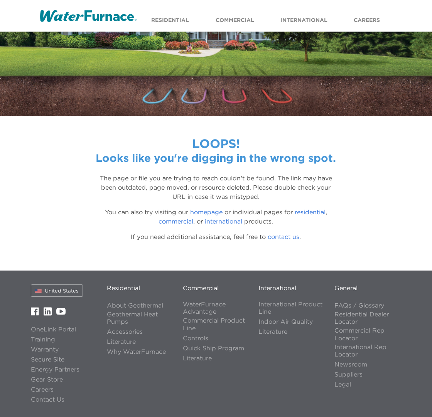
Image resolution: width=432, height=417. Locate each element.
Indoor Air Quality (285, 321)
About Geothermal (135, 305)
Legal (342, 384)
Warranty (45, 349)
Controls (195, 338)
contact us (283, 236)
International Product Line (290, 308)
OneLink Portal (53, 329)
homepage (206, 212)
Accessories (125, 331)
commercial (176, 221)
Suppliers (348, 374)
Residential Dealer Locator (361, 318)
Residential (123, 288)
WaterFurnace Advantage (204, 308)
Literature (121, 341)
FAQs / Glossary (359, 305)
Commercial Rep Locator (359, 334)
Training (43, 339)
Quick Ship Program (213, 348)
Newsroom (350, 364)
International (277, 288)
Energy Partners (55, 369)
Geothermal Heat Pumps (132, 318)
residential (310, 212)
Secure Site (47, 359)
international (223, 221)
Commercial (201, 288)
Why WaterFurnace (136, 351)
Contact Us (47, 399)
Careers (42, 389)
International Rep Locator (360, 350)
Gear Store (47, 379)
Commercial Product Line (214, 324)
